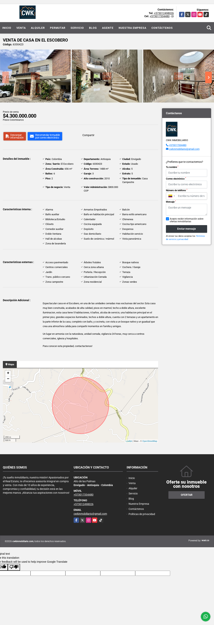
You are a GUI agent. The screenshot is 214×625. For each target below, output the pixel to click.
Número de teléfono (176, 190)
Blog (93, 27)
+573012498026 (164, 13)
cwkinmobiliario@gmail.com (184, 149)
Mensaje (171, 201)
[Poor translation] (14, 567)
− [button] (8, 379)
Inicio (6, 27)
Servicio (77, 27)
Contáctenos (162, 27)
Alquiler (38, 27)
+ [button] (8, 373)
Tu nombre (172, 166)
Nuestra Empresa (132, 27)
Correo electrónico (176, 178)
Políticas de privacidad (142, 514)
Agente (107, 27)
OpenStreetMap (149, 441)
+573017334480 (160, 16)
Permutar (57, 27)
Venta (21, 27)
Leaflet (129, 441)
